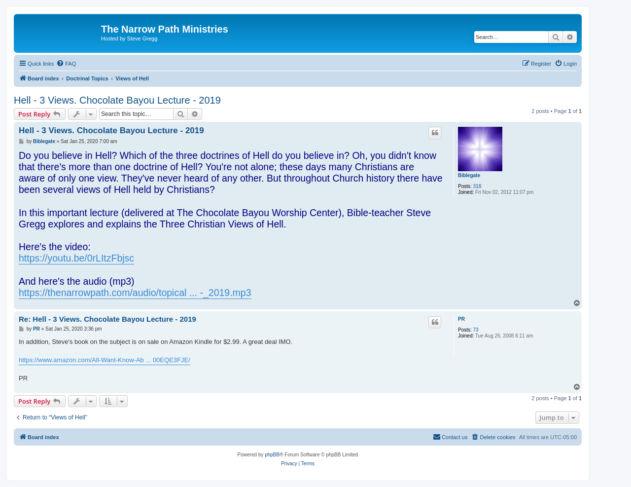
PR (461, 319)
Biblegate (469, 175)
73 (476, 330)
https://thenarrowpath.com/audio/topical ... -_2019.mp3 (135, 292)
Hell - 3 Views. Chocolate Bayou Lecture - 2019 (117, 100)
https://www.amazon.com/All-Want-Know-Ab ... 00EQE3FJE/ (104, 360)
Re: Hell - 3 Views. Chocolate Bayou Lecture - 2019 (107, 319)
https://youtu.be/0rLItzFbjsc (76, 258)
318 (477, 186)
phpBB (272, 454)
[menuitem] (66, 64)
